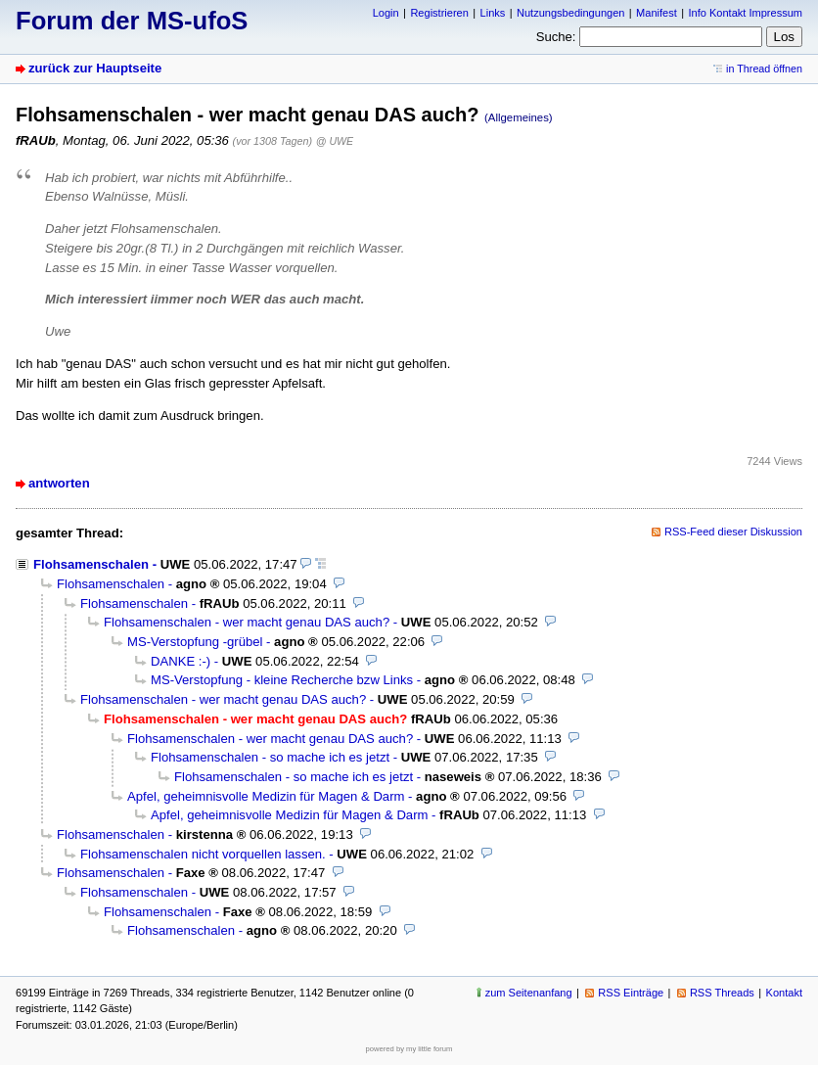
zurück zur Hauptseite (94, 68)
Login (386, 13)
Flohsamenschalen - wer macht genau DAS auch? (246, 622)
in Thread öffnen (764, 68)
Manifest (656, 13)
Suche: (556, 36)
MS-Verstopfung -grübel (194, 641)
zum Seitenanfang (528, 992)
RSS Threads (722, 992)
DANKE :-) (180, 661)
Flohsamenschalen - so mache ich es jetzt (270, 757)
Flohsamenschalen (91, 564)
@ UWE (334, 141)
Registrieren (439, 13)
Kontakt (784, 992)
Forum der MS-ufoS (132, 20)
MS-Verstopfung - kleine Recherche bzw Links (282, 679)
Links (493, 13)
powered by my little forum (409, 1048)
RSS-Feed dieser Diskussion (733, 531)
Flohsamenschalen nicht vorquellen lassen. (203, 854)
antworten (59, 483)
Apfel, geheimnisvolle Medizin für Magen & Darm (265, 796)
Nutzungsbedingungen (570, 13)
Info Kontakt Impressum (746, 13)
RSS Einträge (630, 992)
